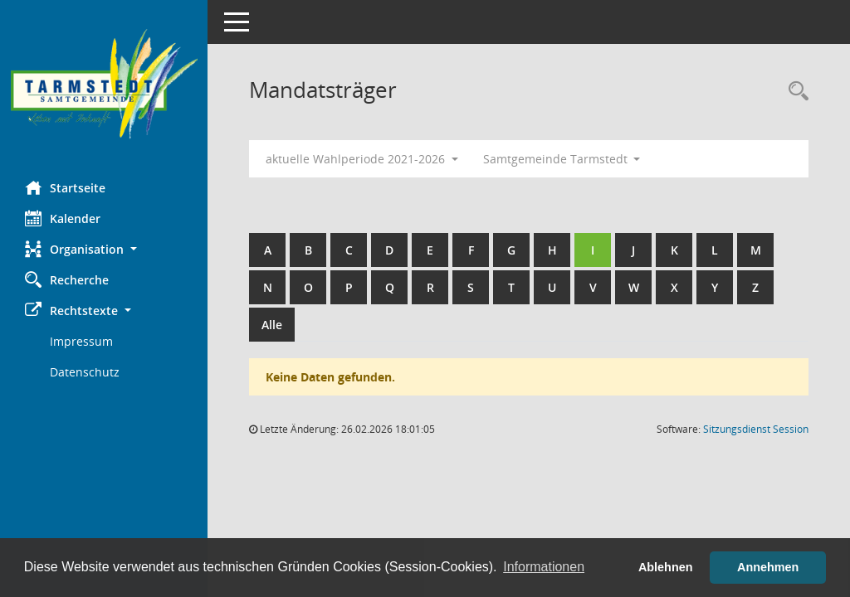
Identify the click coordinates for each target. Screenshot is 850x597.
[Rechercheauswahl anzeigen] (794, 91)
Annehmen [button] (768, 567)
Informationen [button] (543, 567)
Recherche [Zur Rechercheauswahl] (67, 279)
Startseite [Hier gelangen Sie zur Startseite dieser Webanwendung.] (65, 187)
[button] (104, 249)
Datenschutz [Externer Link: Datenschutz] (85, 372)
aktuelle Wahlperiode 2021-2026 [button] (362, 159)
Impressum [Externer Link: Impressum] (81, 341)
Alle (271, 324)
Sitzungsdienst (755, 429)
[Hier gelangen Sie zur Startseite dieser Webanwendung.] (104, 84)
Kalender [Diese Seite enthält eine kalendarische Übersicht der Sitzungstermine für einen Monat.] (62, 218)
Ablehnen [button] (665, 567)
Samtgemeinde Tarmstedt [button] (562, 159)
